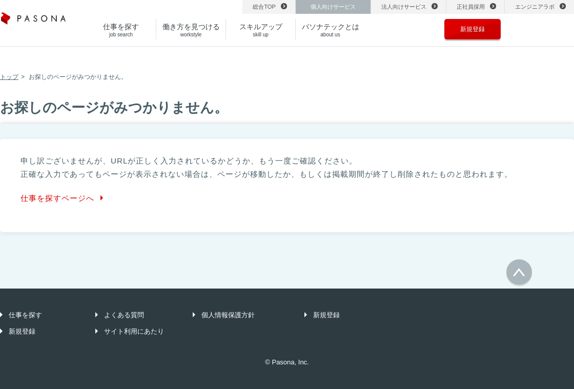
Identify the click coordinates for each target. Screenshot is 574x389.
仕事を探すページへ (57, 198)
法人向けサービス (403, 7)
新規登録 (472, 29)
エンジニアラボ (535, 7)
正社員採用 (471, 7)
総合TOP (264, 7)
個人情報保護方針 (228, 315)
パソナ (33, 21)
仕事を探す (25, 315)
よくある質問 (124, 315)
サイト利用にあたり (134, 331)
